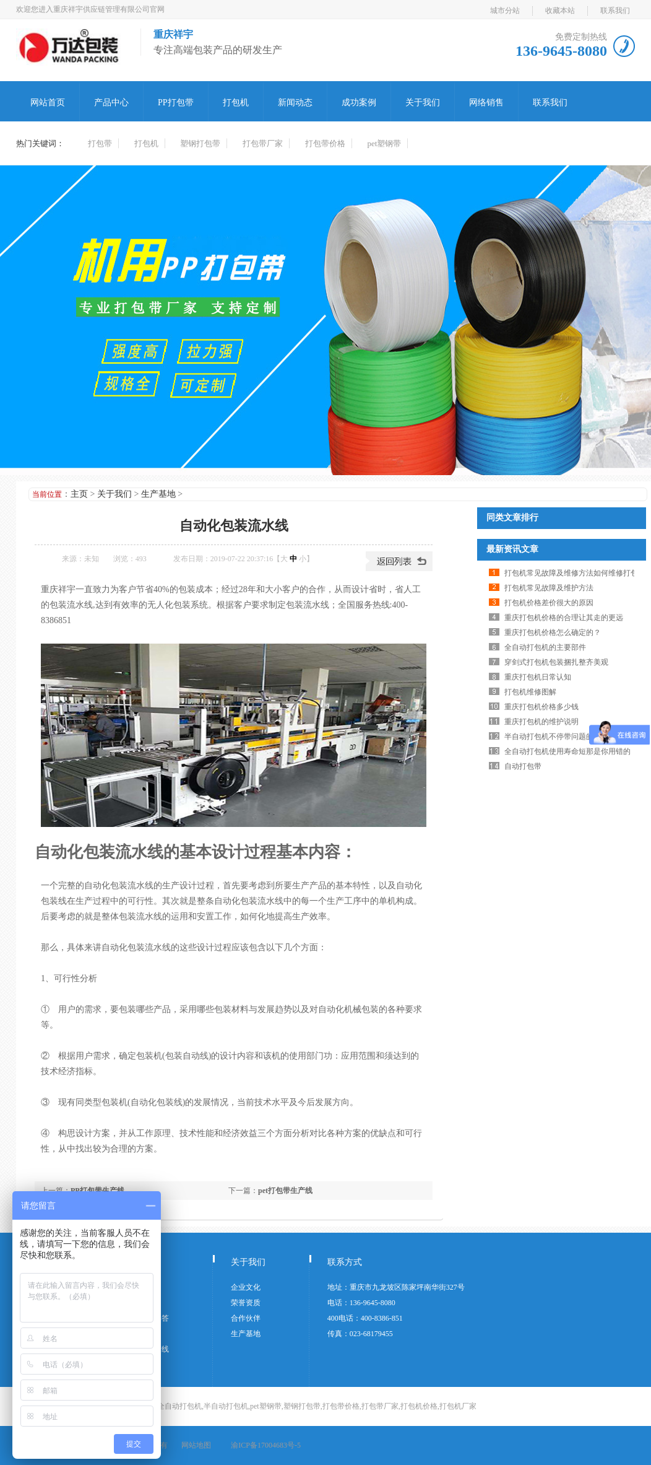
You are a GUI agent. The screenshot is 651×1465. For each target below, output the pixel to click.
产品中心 (111, 102)
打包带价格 (325, 143)
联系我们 (615, 10)
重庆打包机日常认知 (537, 677)
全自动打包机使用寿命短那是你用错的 (567, 751)
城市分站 (505, 10)
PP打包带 (176, 102)
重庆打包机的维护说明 (541, 721)
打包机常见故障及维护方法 (548, 588)
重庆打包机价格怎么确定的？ (552, 632)
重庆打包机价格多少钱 (541, 706)
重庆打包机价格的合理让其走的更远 (563, 617)
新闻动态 (295, 102)
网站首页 (47, 102)
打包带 (100, 143)
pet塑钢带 (385, 143)
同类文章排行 (512, 517)
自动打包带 (522, 766)
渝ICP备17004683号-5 (266, 1445)
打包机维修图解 (530, 692)
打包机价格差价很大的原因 (548, 602)
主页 (79, 494)
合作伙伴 (246, 1318)
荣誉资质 (246, 1302)
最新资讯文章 (512, 549)
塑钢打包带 (200, 143)
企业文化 (246, 1287)
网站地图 (196, 1445)
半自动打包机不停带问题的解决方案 (563, 736)
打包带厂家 (263, 143)
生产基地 (158, 494)
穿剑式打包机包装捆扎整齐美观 (556, 662)
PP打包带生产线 (97, 1190)
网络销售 (486, 102)
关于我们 (422, 102)
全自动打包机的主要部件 (545, 647)
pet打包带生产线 (285, 1190)
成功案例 (359, 102)
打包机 (236, 102)
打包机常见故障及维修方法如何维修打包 (571, 573)
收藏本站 (560, 10)
